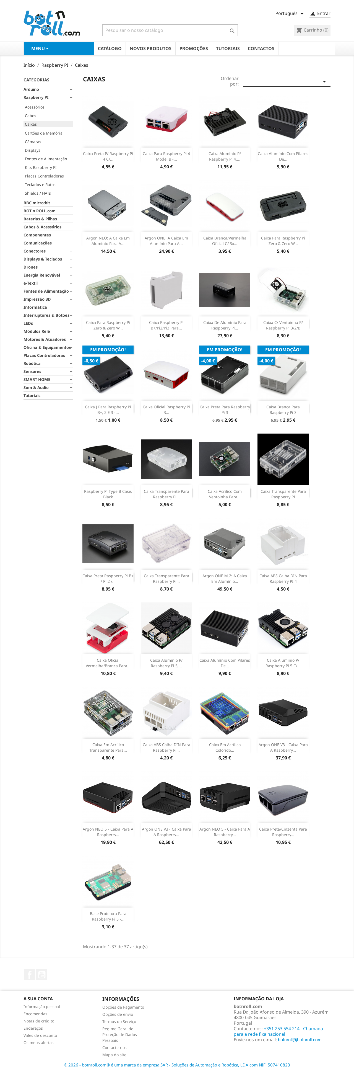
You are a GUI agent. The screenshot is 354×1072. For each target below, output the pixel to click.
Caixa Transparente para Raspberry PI (283, 494)
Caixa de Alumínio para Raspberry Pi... (224, 325)
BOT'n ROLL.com (40, 210)
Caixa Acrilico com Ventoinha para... (225, 494)
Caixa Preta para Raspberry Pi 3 (225, 409)
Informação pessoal (42, 1006)
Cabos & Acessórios (42, 227)
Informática (35, 307)
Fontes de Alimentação (46, 158)
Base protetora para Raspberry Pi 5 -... (108, 916)
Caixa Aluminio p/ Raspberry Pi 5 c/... (283, 663)
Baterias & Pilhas (40, 218)
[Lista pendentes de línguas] (290, 14)
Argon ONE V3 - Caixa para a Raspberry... (283, 747)
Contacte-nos (114, 1047)
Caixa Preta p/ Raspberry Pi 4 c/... (108, 156)
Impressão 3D (37, 299)
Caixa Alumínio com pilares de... (283, 156)
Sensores (32, 371)
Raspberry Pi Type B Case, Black (108, 494)
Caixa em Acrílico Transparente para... (108, 747)
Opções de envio (117, 1014)
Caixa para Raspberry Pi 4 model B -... (166, 156)
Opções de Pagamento (123, 1007)
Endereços (33, 1028)
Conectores (35, 251)
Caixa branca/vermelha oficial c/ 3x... (224, 240)
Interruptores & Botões (46, 315)
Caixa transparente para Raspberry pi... (166, 578)
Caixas (31, 124)
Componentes (37, 235)
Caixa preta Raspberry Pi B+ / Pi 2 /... (108, 578)
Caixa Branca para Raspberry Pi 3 (283, 409)
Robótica (32, 363)
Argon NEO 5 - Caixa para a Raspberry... (108, 831)
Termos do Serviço (119, 1021)
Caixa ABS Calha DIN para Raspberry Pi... (166, 747)
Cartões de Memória (44, 133)
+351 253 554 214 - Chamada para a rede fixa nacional (278, 1031)
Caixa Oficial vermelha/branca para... (108, 663)
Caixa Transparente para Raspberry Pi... (166, 494)
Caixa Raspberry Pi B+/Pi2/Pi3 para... (166, 325)
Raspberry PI (36, 97)
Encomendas (35, 1013)
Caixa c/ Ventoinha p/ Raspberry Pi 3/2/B (283, 325)
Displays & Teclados (43, 259)
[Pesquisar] (170, 30)
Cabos (30, 115)
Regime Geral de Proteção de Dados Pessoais (119, 1034)
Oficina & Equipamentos (47, 347)
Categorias (36, 80)
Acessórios (35, 107)
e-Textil (31, 283)
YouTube (41, 974)
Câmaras (33, 141)
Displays (32, 150)
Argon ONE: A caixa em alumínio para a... (166, 240)
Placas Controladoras (44, 176)
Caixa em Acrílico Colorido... (225, 747)
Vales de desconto (40, 1035)
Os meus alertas (39, 1042)
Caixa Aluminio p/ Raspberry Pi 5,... (166, 663)
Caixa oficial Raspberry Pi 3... (166, 409)
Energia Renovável (42, 275)
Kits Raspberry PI (41, 167)
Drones (31, 267)
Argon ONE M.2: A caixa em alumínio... (224, 578)
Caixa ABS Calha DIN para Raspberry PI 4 (283, 578)
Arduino (31, 89)
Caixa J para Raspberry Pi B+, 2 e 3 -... (108, 409)
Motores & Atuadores (45, 339)
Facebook (29, 974)
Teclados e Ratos (40, 184)
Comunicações (38, 243)
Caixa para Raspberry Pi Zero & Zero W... (283, 240)
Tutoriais (32, 395)
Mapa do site (114, 1054)
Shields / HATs (38, 193)
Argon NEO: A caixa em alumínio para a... (108, 240)
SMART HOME (37, 379)
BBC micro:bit (37, 202)
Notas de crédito (39, 1021)
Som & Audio (36, 387)
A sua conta (38, 999)
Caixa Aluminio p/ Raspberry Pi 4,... (225, 156)
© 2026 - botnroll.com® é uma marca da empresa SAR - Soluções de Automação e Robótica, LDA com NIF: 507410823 (177, 1065)
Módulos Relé (37, 331)
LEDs (28, 323)
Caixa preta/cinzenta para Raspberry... (283, 831)
